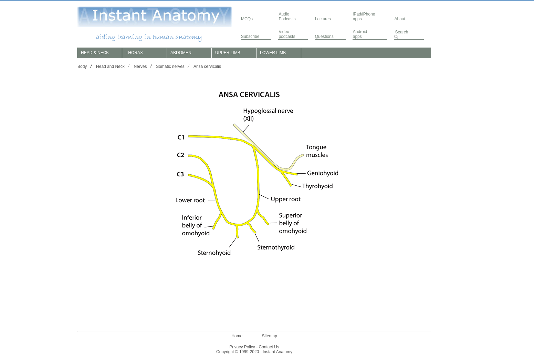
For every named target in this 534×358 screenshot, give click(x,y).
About (399, 19)
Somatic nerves (170, 66)
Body (82, 66)
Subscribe (250, 36)
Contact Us (269, 347)
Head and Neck (110, 66)
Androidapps (360, 34)
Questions (324, 36)
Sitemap (269, 336)
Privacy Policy (242, 347)
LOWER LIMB (273, 52)
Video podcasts (287, 34)
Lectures (323, 19)
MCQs (247, 19)
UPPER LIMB (227, 52)
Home (236, 336)
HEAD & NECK (95, 52)
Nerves (140, 66)
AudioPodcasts (287, 16)
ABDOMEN (180, 52)
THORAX (134, 52)
